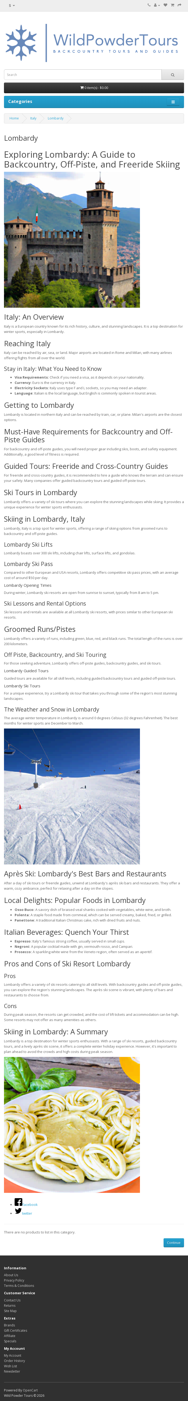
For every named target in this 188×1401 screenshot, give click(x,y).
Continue (174, 1242)
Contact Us (12, 1300)
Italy (33, 118)
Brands (9, 1325)
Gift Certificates (15, 1330)
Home (14, 118)
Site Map (10, 1311)
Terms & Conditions (19, 1285)
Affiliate (9, 1336)
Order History (14, 1361)
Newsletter (12, 1371)
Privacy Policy (14, 1280)
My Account (12, 1355)
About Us (11, 1275)
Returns (9, 1305)
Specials (10, 1341)
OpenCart (30, 1390)
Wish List (10, 1366)
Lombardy (55, 118)
